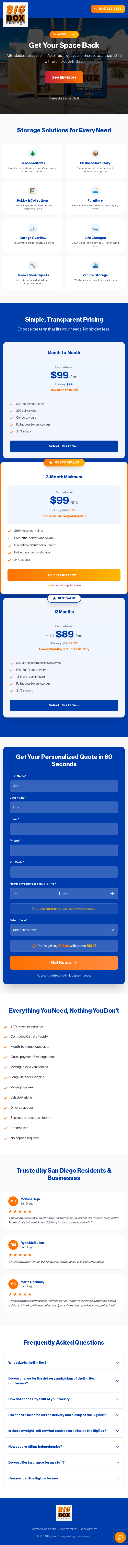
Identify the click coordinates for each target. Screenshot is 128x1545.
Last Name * (18, 797)
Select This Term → (64, 446)
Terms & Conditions (44, 1529)
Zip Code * (17, 862)
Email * (14, 819)
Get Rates (64, 963)
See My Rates (64, 77)
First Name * (18, 776)
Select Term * (18, 920)
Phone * (15, 840)
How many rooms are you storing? (33, 884)
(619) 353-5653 (107, 9)
